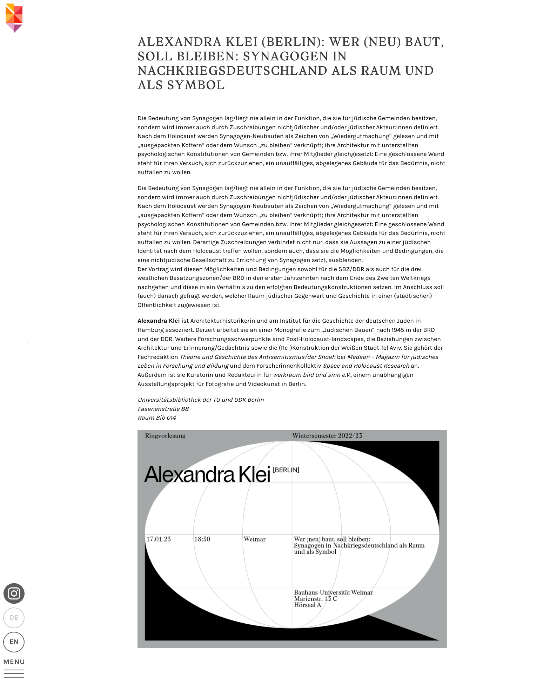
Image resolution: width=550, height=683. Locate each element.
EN (13, 642)
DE (13, 618)
